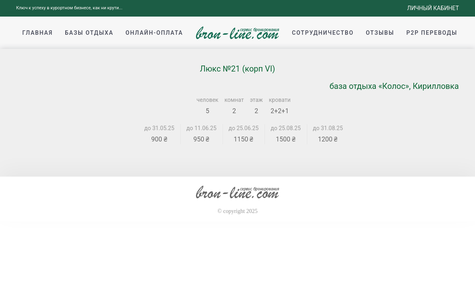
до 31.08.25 (328, 128)
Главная (37, 33)
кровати (280, 100)
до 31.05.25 (159, 128)
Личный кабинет (433, 8)
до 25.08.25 (286, 128)
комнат (234, 100)
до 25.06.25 (244, 128)
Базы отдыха (89, 33)
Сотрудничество (323, 33)
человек (208, 100)
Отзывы (380, 33)
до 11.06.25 (201, 128)
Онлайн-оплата (154, 33)
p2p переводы (432, 33)
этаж (256, 100)
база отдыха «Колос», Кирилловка (394, 86)
